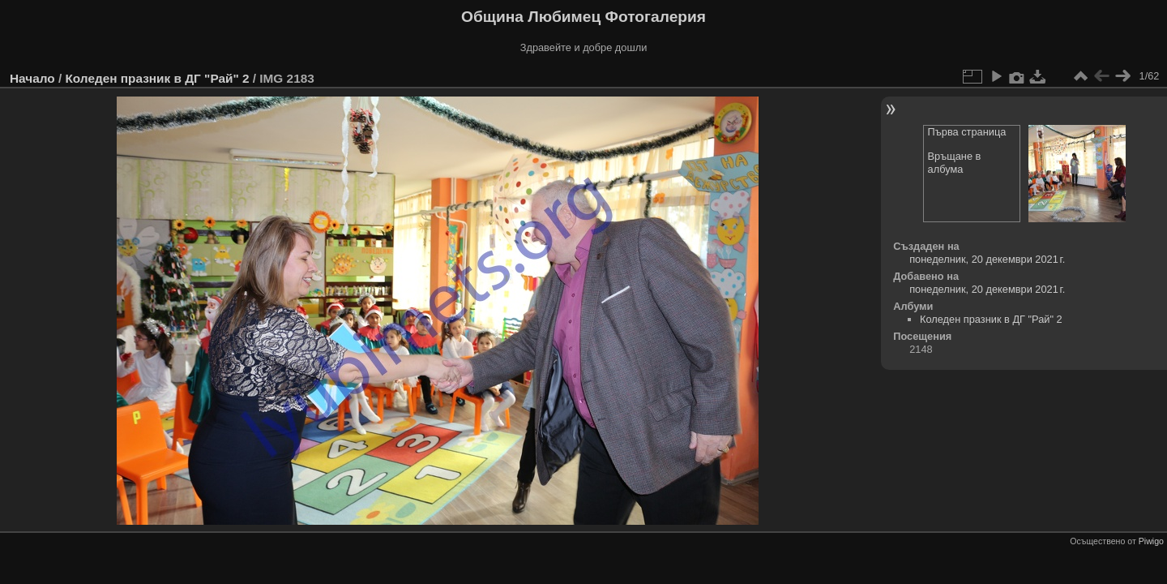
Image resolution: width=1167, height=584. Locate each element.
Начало (32, 78)
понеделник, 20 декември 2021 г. (987, 259)
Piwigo (1151, 541)
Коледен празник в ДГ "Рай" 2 (157, 78)
